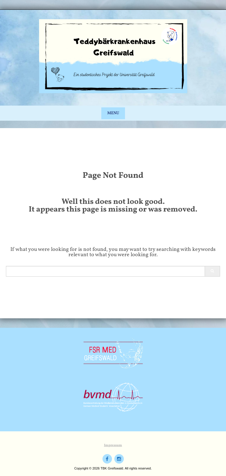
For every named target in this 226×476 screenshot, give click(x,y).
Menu (113, 113)
